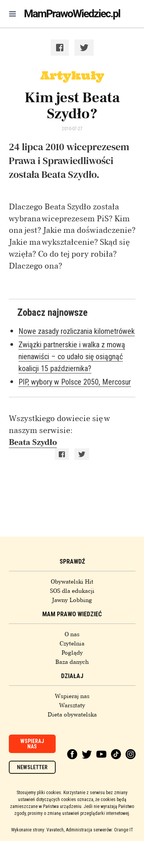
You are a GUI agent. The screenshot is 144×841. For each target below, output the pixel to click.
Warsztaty (72, 705)
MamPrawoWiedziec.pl (72, 13)
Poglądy (72, 653)
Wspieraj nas (72, 696)
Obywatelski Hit (72, 582)
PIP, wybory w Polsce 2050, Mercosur (74, 381)
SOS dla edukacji (72, 591)
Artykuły (72, 75)
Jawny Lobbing (72, 600)
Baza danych (72, 662)
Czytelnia (72, 643)
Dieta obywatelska (72, 714)
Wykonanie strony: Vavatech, (38, 830)
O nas (72, 634)
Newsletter (32, 767)
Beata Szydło (33, 442)
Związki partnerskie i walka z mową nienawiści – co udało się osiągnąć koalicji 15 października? (71, 356)
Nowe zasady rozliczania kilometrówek (76, 331)
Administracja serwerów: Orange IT (99, 830)
